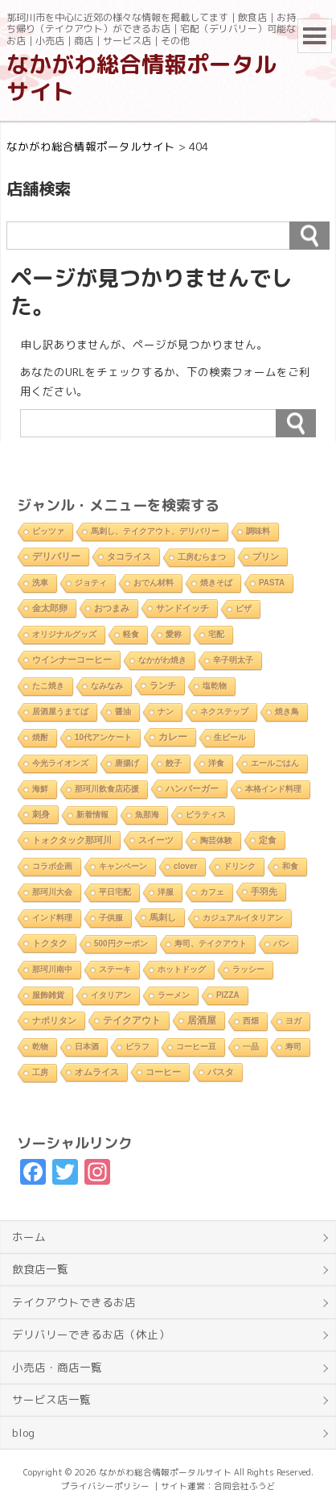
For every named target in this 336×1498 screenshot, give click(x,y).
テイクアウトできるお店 (74, 1302)
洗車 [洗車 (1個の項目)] (40, 582)
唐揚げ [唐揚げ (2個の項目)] (127, 763)
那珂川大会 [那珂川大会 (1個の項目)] (52, 892)
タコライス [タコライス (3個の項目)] (129, 556)
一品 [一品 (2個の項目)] (251, 1046)
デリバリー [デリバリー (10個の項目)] (56, 556)
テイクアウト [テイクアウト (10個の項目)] (132, 1020)
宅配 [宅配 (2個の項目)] (216, 634)
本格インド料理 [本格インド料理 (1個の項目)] (273, 788)
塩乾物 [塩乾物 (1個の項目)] (215, 685)
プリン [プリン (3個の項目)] (265, 556)
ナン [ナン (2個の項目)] (166, 711)
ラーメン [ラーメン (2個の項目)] (174, 995)
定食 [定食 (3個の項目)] (268, 840)
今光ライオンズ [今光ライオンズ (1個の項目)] (60, 763)
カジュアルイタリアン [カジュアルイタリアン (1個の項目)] (243, 917)
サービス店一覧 (51, 1399)
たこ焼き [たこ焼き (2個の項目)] (48, 685)
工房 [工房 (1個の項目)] (40, 1072)
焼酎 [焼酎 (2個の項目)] (40, 737)
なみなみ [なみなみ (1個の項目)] (107, 685)
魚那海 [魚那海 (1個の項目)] (147, 814)
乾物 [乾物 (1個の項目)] (40, 1046)
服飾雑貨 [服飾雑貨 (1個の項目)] (48, 995)
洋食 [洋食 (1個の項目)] (216, 763)
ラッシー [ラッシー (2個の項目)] (248, 969)
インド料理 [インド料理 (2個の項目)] (52, 917)
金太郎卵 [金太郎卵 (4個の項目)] (50, 608)
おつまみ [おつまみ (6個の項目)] (111, 608)
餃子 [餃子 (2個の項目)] (174, 763)
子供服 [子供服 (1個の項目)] (111, 917)
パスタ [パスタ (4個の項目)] (220, 1072)
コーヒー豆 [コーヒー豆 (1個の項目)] (196, 1046)
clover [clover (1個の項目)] (185, 866)
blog (23, 1432)
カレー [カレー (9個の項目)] (172, 737)
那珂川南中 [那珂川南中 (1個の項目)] (52, 969)
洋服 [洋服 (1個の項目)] (166, 892)
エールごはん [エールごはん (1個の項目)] (275, 763)
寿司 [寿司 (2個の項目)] (293, 1046)
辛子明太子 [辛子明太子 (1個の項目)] (233, 660)
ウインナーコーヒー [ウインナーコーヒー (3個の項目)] (72, 659)
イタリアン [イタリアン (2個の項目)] (111, 995)
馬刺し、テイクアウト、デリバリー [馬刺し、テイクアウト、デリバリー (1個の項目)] (155, 531)
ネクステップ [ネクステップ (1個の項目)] (224, 711)
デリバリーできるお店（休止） (91, 1334)
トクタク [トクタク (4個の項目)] (50, 943)
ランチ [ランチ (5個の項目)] (163, 685)
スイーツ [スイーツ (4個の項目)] (156, 840)
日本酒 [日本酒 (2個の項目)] (87, 1046)
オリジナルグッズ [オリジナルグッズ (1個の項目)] (64, 634)
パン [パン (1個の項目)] (281, 943)
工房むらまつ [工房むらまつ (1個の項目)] (202, 556)
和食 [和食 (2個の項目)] (290, 866)
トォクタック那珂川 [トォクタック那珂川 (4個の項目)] (72, 840)
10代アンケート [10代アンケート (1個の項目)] (103, 737)
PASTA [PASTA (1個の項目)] (272, 582)
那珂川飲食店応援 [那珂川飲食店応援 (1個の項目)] (107, 788)
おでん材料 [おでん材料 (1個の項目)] (153, 582)
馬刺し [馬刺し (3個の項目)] (163, 917)
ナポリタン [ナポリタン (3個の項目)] (54, 1020)
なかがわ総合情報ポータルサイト (141, 77)
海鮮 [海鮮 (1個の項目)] (40, 788)
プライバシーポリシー (105, 1486)
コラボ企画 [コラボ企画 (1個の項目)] (52, 866)
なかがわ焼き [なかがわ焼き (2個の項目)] (162, 660)
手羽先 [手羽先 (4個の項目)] (264, 891)
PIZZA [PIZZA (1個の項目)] (228, 995)
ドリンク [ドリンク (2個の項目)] (239, 866)
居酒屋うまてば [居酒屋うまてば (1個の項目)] (60, 711)
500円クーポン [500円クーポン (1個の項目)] (121, 943)
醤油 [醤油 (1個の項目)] (123, 711)
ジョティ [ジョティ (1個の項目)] (91, 582)
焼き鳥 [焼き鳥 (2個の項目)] (287, 711)
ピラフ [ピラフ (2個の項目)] (137, 1046)
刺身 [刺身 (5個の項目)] (41, 814)
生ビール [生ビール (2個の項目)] (230, 737)
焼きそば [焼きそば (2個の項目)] (216, 582)
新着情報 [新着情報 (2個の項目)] (92, 814)
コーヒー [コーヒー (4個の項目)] (163, 1072)
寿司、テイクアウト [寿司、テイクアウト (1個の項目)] (210, 943)
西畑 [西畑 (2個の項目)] (251, 1020)
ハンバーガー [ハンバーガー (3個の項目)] (192, 788)
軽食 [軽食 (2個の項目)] (131, 634)
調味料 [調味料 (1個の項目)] (258, 531)
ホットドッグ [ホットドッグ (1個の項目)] (182, 969)
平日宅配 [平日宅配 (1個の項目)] (115, 892)
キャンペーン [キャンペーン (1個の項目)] (123, 866)
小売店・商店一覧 (57, 1367)
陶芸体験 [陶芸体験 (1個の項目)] (216, 840)
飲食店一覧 (40, 1269)
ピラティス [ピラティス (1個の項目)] (206, 814)
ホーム (29, 1236)
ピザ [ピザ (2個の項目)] (244, 608)
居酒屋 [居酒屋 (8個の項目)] (201, 1020)
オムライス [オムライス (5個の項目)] (97, 1072)
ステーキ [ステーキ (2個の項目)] (115, 969)
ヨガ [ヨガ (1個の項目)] (293, 1020)
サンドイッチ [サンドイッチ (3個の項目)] (182, 608)
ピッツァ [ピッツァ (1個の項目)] (48, 531)
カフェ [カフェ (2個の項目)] (212, 892)
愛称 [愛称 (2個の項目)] (174, 634)
